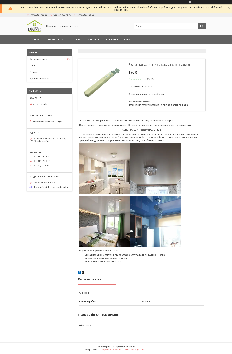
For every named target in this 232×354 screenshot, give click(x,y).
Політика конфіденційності (135, 350)
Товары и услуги (55, 39)
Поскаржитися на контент (110, 350)
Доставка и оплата (118, 39)
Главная (34, 39)
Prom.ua (131, 347)
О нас (78, 39)
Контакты (94, 39)
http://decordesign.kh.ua (44, 182)
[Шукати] (202, 26)
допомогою (126, 137)
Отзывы (34, 72)
